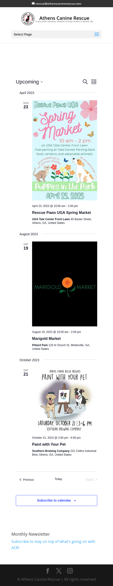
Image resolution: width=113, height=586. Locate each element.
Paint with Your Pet (49, 444)
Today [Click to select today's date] (58, 479)
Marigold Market (46, 339)
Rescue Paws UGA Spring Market (61, 213)
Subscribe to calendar (54, 500)
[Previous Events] (27, 479)
